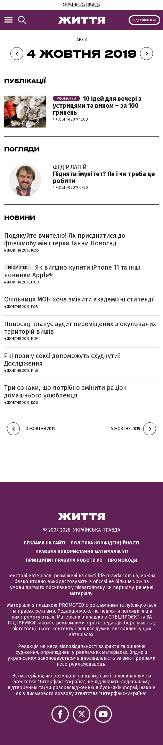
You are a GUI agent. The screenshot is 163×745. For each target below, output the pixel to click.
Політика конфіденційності (105, 542)
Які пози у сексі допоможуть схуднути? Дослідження (62, 359)
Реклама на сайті (44, 542)
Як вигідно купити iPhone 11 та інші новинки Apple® (72, 271)
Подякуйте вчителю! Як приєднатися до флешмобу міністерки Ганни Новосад (64, 239)
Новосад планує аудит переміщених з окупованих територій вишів (80, 327)
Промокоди (122, 560)
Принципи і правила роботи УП (64, 560)
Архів (81, 39)
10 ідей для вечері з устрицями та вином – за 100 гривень (97, 105)
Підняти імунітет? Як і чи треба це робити (106, 174)
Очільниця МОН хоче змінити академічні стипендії (79, 299)
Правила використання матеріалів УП (81, 551)
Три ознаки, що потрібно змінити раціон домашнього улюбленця (65, 391)
